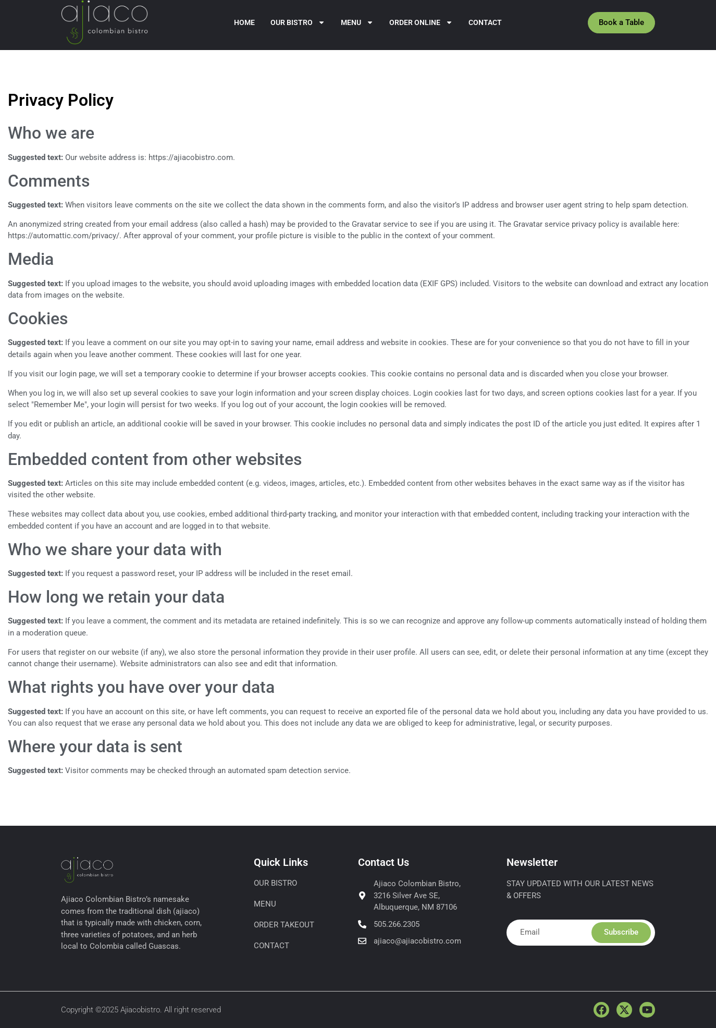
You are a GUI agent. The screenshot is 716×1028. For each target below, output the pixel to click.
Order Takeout (284, 924)
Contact (485, 22)
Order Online (421, 22)
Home (244, 22)
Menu (357, 22)
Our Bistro (297, 22)
